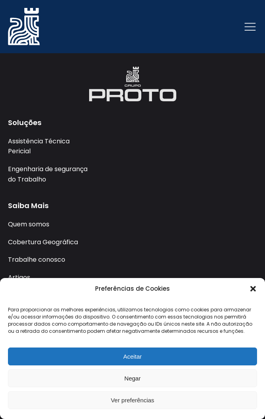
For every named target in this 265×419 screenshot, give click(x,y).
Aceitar (132, 356)
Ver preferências (132, 400)
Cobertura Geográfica (43, 242)
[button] (253, 289)
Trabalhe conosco (36, 259)
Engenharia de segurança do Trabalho (48, 174)
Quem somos (28, 224)
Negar (133, 378)
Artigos (19, 277)
